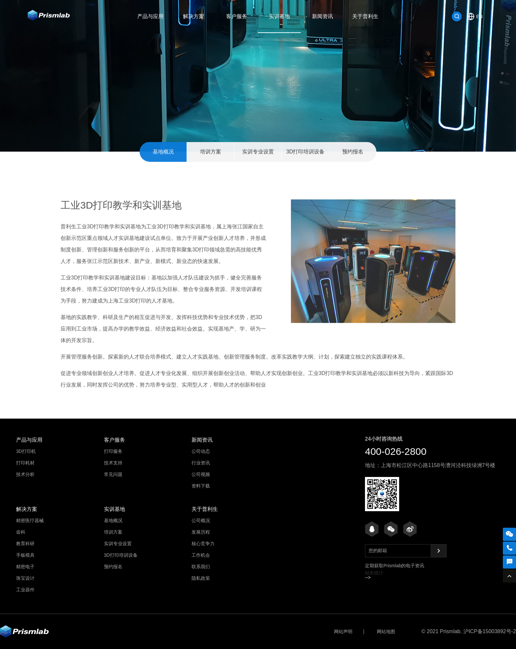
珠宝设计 (25, 578)
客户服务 (236, 16)
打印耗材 (25, 462)
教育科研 (25, 543)
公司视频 (201, 474)
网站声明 (343, 631)
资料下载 (201, 485)
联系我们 (201, 566)
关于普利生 (365, 16)
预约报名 (352, 152)
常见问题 (113, 474)
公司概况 (201, 520)
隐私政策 (201, 578)
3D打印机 (26, 451)
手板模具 (25, 555)
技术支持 (113, 462)
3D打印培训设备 (305, 152)
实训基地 (279, 16)
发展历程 (201, 532)
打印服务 (113, 451)
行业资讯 (201, 462)
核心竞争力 (203, 543)
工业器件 (25, 589)
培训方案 (210, 152)
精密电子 (25, 566)
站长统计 (374, 572)
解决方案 (193, 16)
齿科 (20, 532)
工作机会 (201, 555)
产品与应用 (150, 16)
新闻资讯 (322, 16)
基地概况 (163, 152)
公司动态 (201, 451)
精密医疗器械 (30, 520)
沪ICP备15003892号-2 (489, 631)
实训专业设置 (258, 152)
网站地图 (386, 631)
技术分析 (25, 474)
